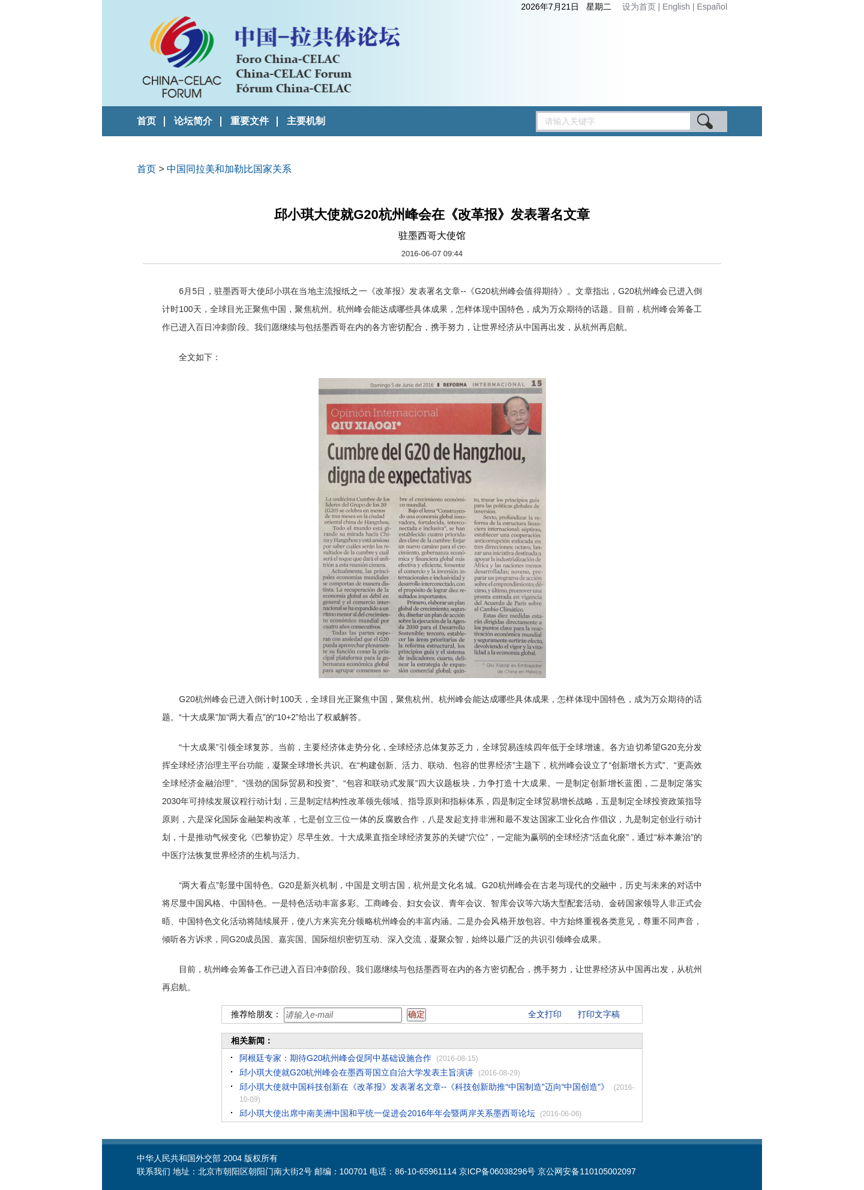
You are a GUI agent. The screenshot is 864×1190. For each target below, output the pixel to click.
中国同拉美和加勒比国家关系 (229, 169)
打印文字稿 (599, 1014)
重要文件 (249, 121)
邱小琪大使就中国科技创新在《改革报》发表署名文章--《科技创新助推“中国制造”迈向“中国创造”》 (424, 1087)
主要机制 (306, 121)
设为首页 (639, 6)
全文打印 (545, 1014)
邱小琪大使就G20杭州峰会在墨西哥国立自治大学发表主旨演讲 (356, 1072)
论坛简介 (193, 121)
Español (712, 6)
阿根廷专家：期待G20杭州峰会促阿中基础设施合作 (335, 1058)
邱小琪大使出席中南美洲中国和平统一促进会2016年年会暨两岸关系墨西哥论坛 (387, 1113)
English (677, 6)
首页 (146, 121)
